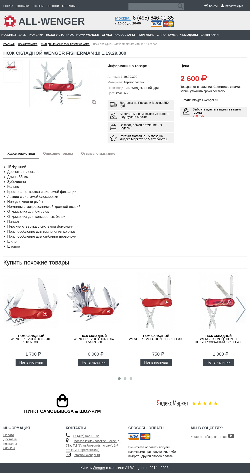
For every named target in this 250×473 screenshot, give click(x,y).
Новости (53, 6)
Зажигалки (209, 34)
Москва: (123, 18)
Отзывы (38, 6)
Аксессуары (125, 34)
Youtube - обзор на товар (212, 437)
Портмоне (146, 34)
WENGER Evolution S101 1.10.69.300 (31, 339)
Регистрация (232, 6)
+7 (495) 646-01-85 (86, 436)
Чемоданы (189, 34)
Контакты (68, 6)
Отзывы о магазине (101, 154)
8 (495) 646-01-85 (153, 18)
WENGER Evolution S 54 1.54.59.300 (94, 339)
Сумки (107, 34)
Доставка (22, 6)
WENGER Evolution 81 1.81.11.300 (156, 337)
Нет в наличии (31, 362)
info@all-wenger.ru (87, 455)
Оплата (8, 6)
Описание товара (60, 154)
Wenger (99, 468)
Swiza (173, 34)
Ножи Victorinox (60, 34)
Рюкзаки (36, 34)
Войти (211, 6)
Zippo (161, 34)
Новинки (8, 34)
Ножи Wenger (87, 34)
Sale (22, 34)
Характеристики (22, 154)
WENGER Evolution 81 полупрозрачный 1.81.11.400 (218, 339)
